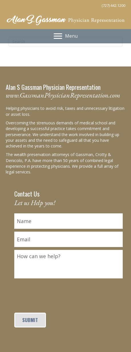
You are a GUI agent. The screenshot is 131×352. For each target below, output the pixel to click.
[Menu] (65, 36)
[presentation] (57, 292)
